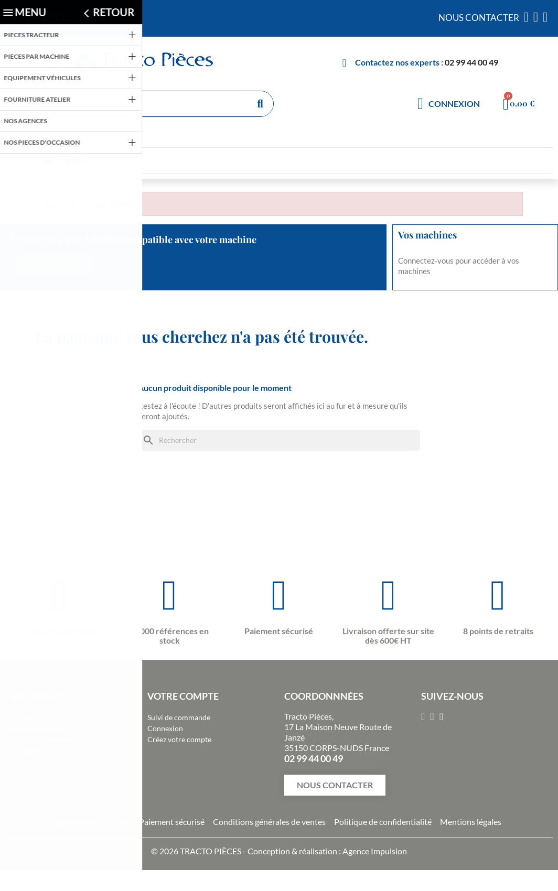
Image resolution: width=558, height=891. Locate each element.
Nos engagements (39, 728)
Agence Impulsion (374, 851)
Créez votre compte (179, 739)
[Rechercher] (279, 440)
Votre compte (183, 696)
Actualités (27, 750)
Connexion (165, 728)
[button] (334, 785)
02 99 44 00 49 (471, 62)
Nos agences (30, 717)
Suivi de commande (178, 717)
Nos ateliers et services (47, 739)
